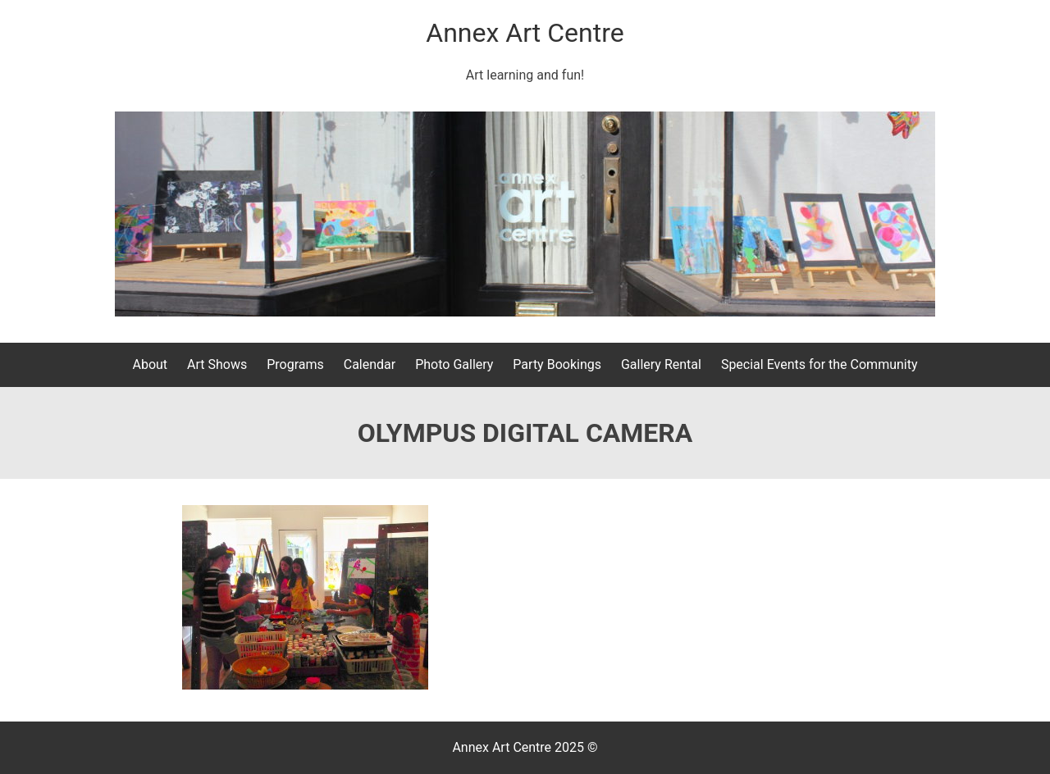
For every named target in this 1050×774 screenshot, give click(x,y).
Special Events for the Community (819, 364)
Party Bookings (557, 364)
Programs (295, 364)
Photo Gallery (454, 364)
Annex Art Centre (524, 32)
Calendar (369, 364)
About (149, 364)
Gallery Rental (661, 364)
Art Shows (217, 364)
